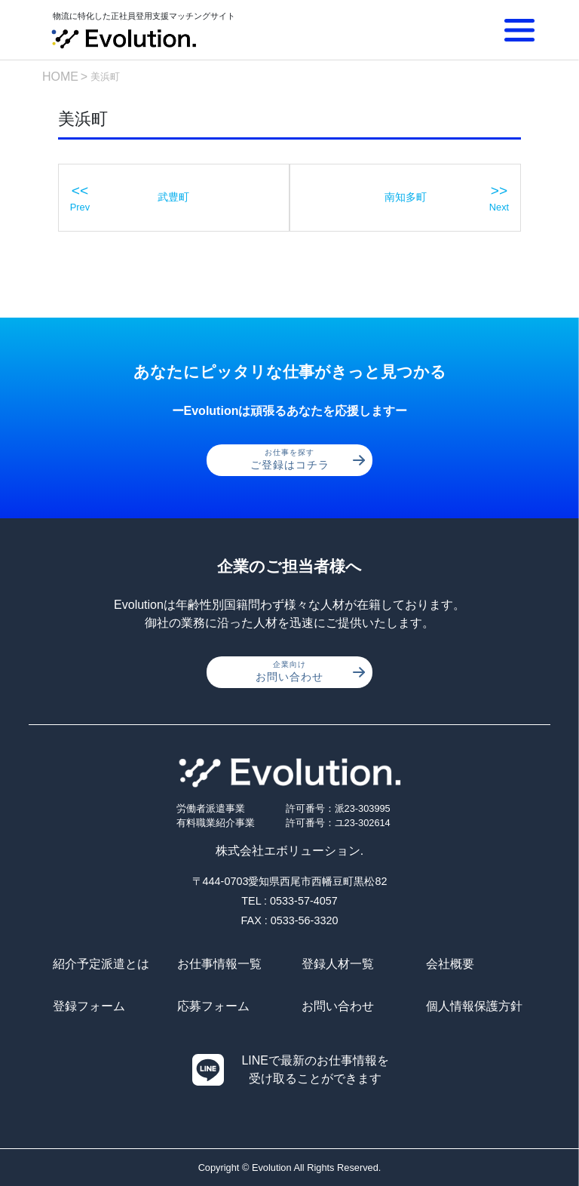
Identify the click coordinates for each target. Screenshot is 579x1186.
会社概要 (450, 963)
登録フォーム (89, 1006)
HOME (60, 76)
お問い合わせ (310, 671)
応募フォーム (213, 1006)
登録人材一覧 (338, 963)
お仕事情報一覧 (219, 963)
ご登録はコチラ (308, 459)
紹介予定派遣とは (101, 963)
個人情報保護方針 (474, 1006)
